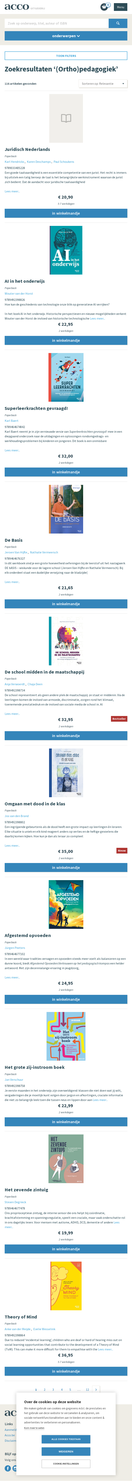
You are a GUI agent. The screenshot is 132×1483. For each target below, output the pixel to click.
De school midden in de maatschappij (44, 673)
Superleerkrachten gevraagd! (36, 409)
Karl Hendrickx (15, 162)
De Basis (14, 541)
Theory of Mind (21, 1319)
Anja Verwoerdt (15, 685)
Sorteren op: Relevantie (98, 83)
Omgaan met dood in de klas (35, 805)
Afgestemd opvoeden (28, 937)
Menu (120, 7)
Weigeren (88, 1451)
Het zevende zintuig (26, 1191)
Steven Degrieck (15, 1204)
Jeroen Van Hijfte (16, 553)
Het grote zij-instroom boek (35, 1069)
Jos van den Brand (17, 817)
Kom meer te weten (34, 1440)
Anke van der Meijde (18, 1331)
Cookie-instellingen (66, 1464)
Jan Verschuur (14, 1081)
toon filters (66, 56)
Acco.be (10, 1437)
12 (87, 1392)
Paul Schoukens (64, 162)
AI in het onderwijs (25, 281)
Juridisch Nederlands (27, 149)
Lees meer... (12, 191)
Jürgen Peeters (15, 949)
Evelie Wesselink (44, 1331)
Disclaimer (12, 1443)
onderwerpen (66, 35)
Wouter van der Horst (19, 294)
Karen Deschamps (39, 162)
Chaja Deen (35, 685)
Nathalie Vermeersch (44, 553)
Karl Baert (11, 421)
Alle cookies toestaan (43, 1451)
